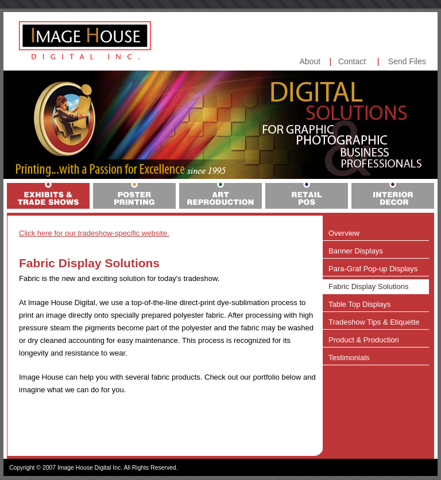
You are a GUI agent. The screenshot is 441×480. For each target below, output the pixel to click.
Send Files (407, 61)
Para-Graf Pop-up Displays (372, 268)
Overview (343, 233)
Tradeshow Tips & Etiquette (374, 322)
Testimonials (349, 357)
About (309, 61)
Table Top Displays (359, 304)
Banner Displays (355, 251)
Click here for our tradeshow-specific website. (94, 233)
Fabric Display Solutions (368, 286)
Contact (352, 61)
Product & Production (363, 339)
